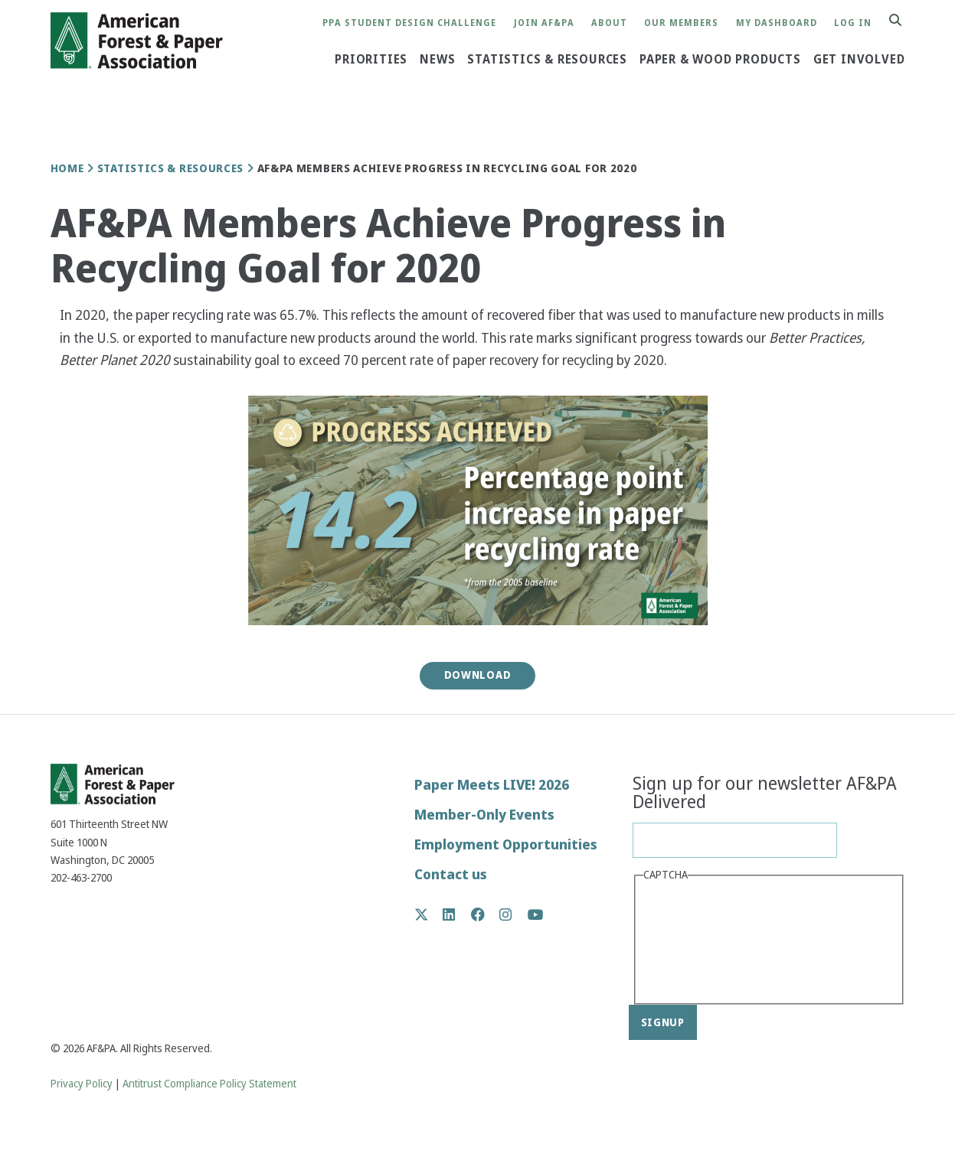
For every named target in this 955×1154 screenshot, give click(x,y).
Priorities (371, 59)
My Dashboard (776, 23)
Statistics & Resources (547, 59)
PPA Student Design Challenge (409, 23)
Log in (853, 23)
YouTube (536, 916)
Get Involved (859, 59)
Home (67, 168)
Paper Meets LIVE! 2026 (491, 785)
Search (903, 21)
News (437, 59)
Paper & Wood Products (720, 59)
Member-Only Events (484, 814)
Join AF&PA (544, 23)
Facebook (486, 914)
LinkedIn (457, 914)
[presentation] (706, 941)
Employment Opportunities (505, 844)
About (609, 23)
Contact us (450, 874)
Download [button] (478, 675)
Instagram (513, 914)
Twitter (429, 914)
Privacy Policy (82, 1084)
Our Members (681, 23)
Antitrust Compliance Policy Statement (209, 1084)
